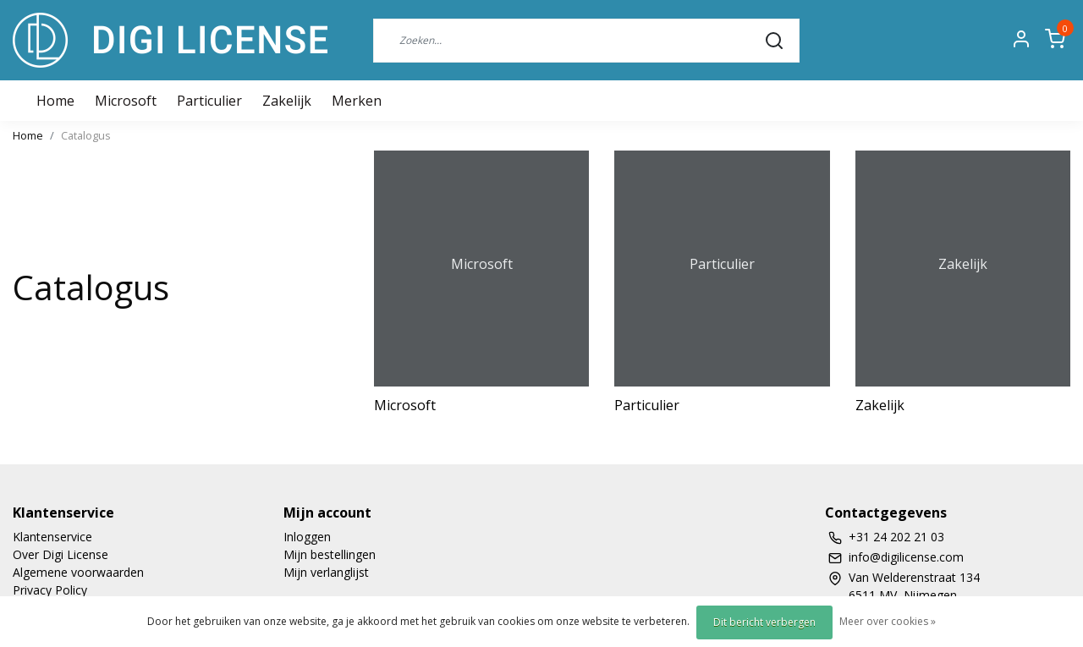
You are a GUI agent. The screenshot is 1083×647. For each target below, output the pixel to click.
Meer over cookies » (887, 621)
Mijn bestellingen (329, 554)
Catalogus (86, 135)
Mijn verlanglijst (326, 572)
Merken (357, 100)
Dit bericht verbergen (764, 622)
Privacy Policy (50, 590)
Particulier (209, 100)
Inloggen (307, 537)
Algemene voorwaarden (78, 572)
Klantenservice (52, 537)
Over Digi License (60, 554)
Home (28, 135)
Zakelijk (286, 100)
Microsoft (126, 100)
